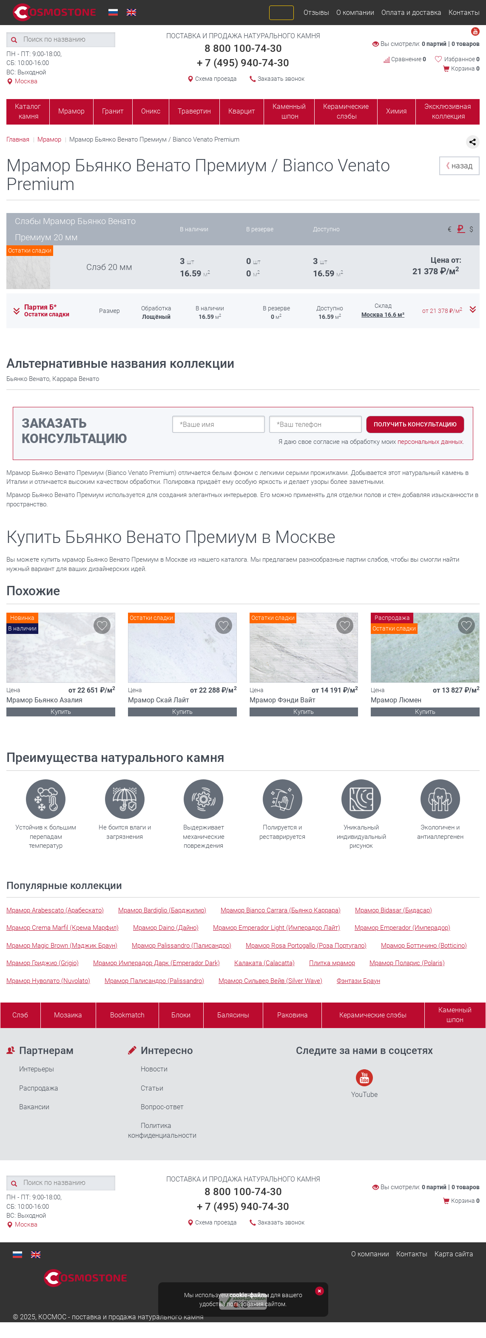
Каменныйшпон (455, 1015)
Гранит (113, 111)
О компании (355, 12)
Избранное (462, 59)
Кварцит (241, 111)
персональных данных (430, 442)
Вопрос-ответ (162, 1107)
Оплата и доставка (411, 12)
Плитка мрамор (332, 963)
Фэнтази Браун (358, 981)
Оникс (150, 111)
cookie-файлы (249, 1295)
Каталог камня (28, 111)
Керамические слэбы (346, 111)
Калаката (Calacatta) (264, 963)
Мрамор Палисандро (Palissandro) (154, 981)
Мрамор (71, 111)
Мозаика (68, 1015)
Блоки (180, 1015)
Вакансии (34, 1107)
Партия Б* (40, 307)
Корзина (465, 68)
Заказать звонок (281, 78)
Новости (154, 1069)
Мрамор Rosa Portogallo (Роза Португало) (306, 945)
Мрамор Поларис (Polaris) (407, 963)
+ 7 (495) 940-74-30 (243, 63)
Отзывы (316, 12)
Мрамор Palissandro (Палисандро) (181, 945)
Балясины (233, 1015)
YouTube (364, 1084)
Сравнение (405, 59)
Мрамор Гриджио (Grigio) (42, 963)
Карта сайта (454, 1254)
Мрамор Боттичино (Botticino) (424, 945)
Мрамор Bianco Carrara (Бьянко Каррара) (281, 910)
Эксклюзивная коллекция (447, 111)
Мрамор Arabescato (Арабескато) (55, 910)
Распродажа (38, 1088)
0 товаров (466, 43)
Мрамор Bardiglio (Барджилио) (162, 910)
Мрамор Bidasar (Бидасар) (393, 910)
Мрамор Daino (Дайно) (166, 928)
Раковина (292, 1015)
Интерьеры (36, 1069)
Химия (396, 111)
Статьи (152, 1088)
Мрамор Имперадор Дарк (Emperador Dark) (156, 963)
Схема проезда (216, 78)
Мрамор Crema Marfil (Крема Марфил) (62, 928)
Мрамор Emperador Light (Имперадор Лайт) (276, 928)
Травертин (194, 111)
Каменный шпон (289, 111)
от (442, 310)
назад (457, 165)
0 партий (434, 43)
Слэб (20, 1015)
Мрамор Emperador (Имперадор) (402, 928)
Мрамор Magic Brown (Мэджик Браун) (61, 945)
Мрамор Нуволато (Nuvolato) (48, 981)
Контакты (464, 12)
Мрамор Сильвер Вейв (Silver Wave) (270, 981)
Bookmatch (127, 1015)
